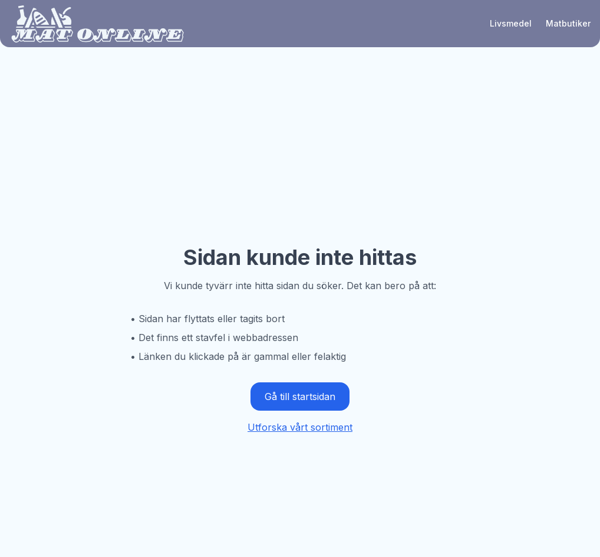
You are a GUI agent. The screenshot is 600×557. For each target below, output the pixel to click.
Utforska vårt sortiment (300, 427)
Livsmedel (511, 23)
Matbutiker (568, 23)
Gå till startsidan (300, 396)
